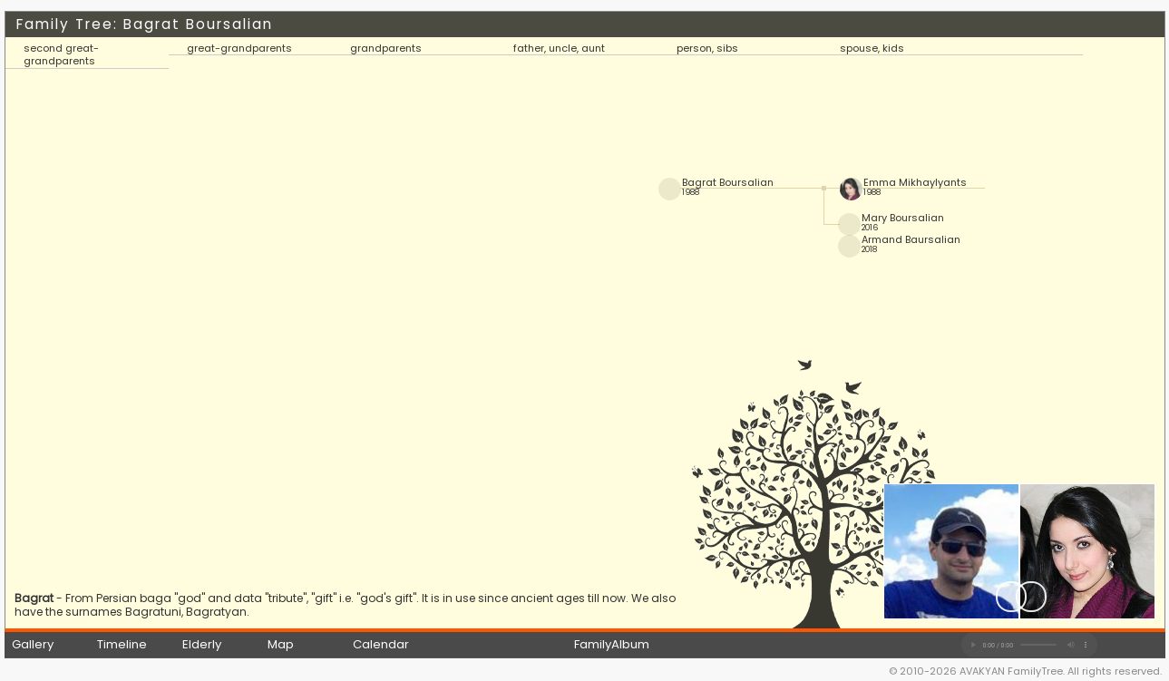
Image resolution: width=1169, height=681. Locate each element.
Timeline (122, 644)
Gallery (33, 644)
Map (281, 644)
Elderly (201, 644)
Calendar (381, 644)
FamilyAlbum (611, 644)
